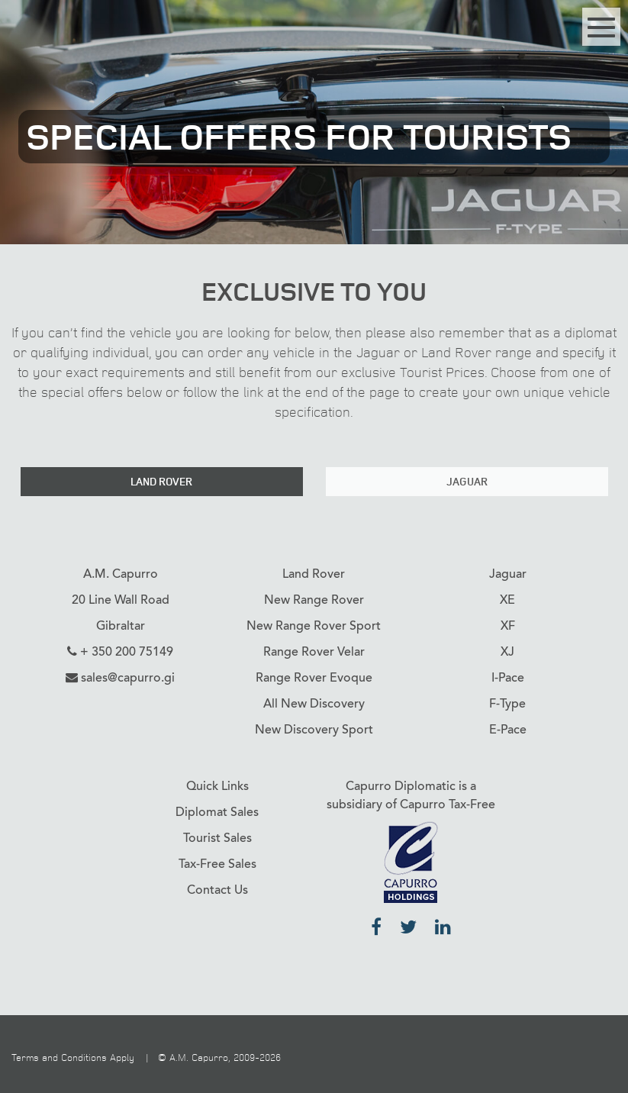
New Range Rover (314, 600)
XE (507, 600)
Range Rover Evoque (314, 677)
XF (508, 626)
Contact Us (217, 890)
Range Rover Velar (314, 651)
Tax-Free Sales (217, 864)
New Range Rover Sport (313, 626)
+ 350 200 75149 (126, 651)
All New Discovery (314, 703)
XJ (507, 651)
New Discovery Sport (314, 729)
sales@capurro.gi (128, 677)
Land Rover (161, 481)
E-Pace (508, 729)
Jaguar (467, 481)
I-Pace (507, 677)
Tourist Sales (217, 838)
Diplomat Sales (217, 812)
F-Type (507, 703)
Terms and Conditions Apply (72, 1057)
